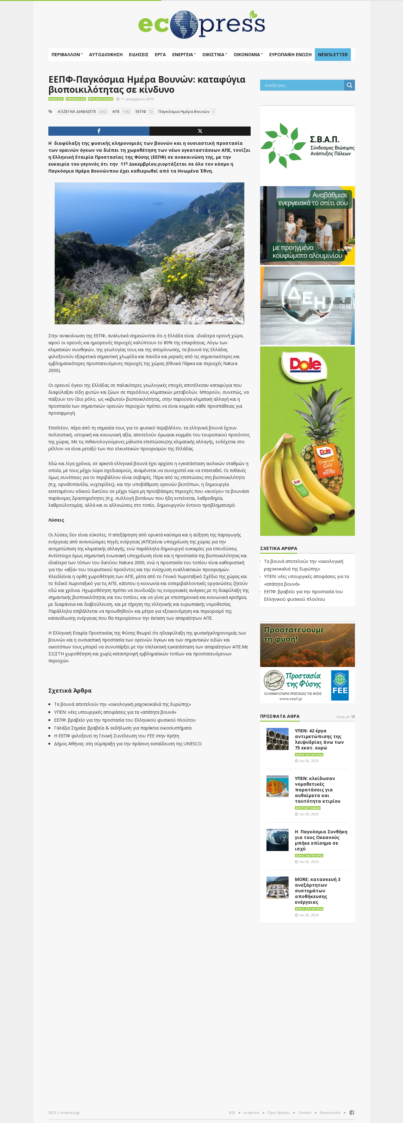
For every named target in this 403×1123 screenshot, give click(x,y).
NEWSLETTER (333, 54)
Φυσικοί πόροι (101, 99)
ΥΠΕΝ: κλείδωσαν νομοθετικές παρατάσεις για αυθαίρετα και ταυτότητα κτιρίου (317, 789)
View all (343, 717)
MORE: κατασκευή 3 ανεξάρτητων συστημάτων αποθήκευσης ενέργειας (317, 890)
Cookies (304, 1112)
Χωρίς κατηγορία (309, 754)
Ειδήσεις (139, 54)
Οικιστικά (213, 54)
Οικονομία (247, 54)
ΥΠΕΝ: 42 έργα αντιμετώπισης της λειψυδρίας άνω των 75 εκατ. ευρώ (319, 739)
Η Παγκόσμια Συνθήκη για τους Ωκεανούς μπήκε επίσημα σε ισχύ (321, 840)
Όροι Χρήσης (279, 1112)
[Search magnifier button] (349, 85)
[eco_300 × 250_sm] (307, 225)
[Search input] (304, 85)
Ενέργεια (182, 54)
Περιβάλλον (66, 54)
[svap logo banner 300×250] (307, 145)
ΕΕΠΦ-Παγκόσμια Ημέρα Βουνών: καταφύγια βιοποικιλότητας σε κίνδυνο (147, 84)
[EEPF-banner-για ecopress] (307, 662)
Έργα (160, 54)
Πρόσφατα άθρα (280, 716)
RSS (232, 1112)
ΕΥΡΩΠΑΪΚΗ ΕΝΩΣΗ (290, 54)
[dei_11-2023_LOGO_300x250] (307, 305)
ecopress (251, 1112)
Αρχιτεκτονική (308, 808)
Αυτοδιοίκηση (106, 54)
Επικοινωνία (330, 1112)
